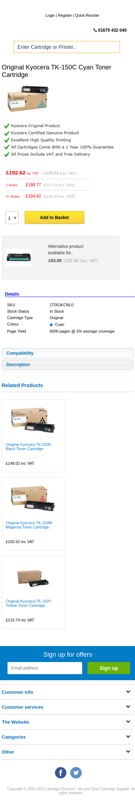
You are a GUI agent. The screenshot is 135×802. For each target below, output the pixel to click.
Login (50, 15)
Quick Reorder (87, 15)
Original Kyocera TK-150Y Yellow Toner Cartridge (28, 603)
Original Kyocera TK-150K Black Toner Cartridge (28, 446)
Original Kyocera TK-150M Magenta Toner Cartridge (29, 525)
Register (65, 15)
